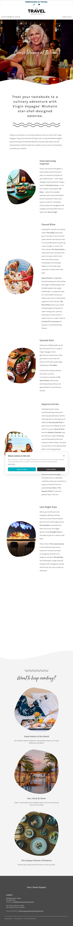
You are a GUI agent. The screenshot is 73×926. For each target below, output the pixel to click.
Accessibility (8, 918)
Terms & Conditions (30, 918)
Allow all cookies (22, 469)
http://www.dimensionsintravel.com (31, 911)
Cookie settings (51, 469)
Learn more (11, 464)
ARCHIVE (67, 17)
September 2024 (10, 17)
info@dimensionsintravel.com (23, 902)
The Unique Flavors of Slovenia (36, 860)
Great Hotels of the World (36, 736)
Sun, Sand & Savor (36, 798)
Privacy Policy (18, 918)
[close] (63, 455)
